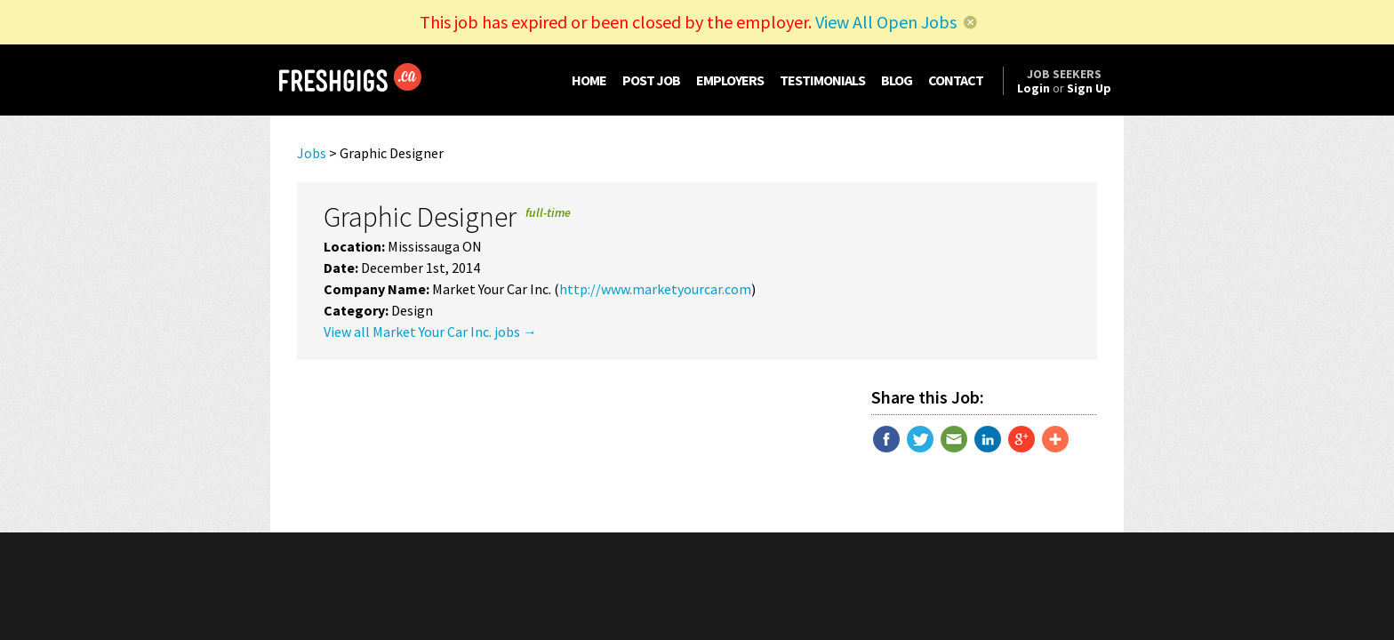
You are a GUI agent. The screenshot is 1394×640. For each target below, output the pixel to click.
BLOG (896, 80)
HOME (589, 80)
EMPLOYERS (730, 80)
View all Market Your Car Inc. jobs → (430, 331)
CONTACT (955, 80)
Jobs (311, 153)
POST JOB (651, 80)
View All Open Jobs (886, 22)
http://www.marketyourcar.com (655, 289)
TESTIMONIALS (822, 80)
